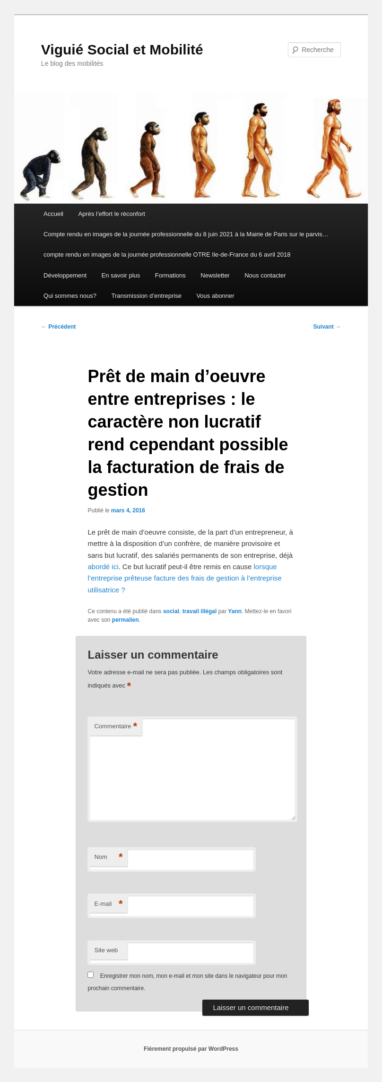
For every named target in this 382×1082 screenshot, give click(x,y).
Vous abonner (215, 295)
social (171, 611)
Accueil (53, 213)
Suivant (327, 326)
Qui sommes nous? (69, 295)
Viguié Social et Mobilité (122, 49)
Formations (170, 275)
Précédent (58, 326)
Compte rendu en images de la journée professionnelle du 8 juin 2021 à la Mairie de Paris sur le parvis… (186, 234)
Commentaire (115, 726)
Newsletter (214, 275)
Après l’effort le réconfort (111, 213)
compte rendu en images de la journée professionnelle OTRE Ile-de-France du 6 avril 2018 (166, 254)
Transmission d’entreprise (147, 295)
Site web (106, 950)
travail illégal (199, 611)
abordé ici (102, 567)
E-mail (108, 904)
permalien (125, 620)
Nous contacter (265, 275)
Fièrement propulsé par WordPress (191, 1049)
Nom (108, 857)
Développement (65, 275)
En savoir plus (121, 275)
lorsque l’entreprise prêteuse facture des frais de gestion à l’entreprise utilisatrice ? (184, 578)
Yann (235, 611)
